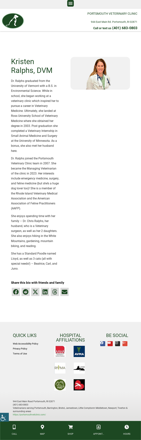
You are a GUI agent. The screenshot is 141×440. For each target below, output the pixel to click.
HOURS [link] (126, 433)
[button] (70, 3)
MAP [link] (42, 433)
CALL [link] (14, 433)
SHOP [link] (70, 433)
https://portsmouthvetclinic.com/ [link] (29, 414)
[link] (4, 417)
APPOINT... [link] (98, 433)
